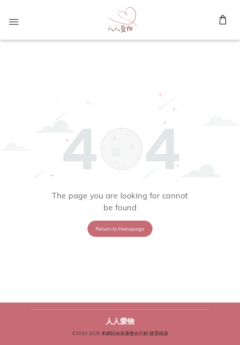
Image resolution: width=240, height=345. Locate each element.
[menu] (14, 22)
